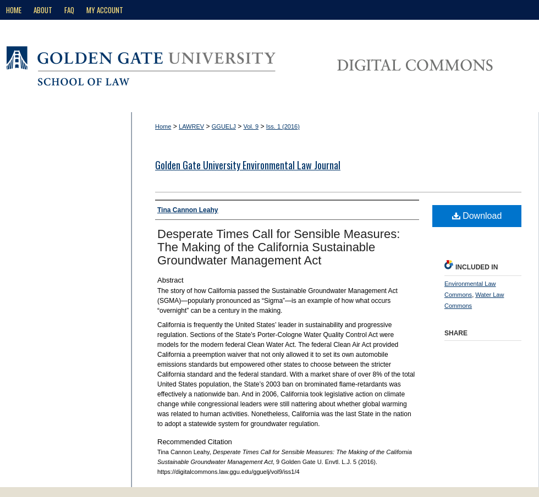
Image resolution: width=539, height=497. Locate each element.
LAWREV (191, 126)
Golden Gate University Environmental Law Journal (247, 165)
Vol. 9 (251, 126)
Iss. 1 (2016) (283, 126)
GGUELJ (224, 126)
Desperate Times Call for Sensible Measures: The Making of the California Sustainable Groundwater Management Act (278, 247)
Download (477, 215)
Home (163, 126)
